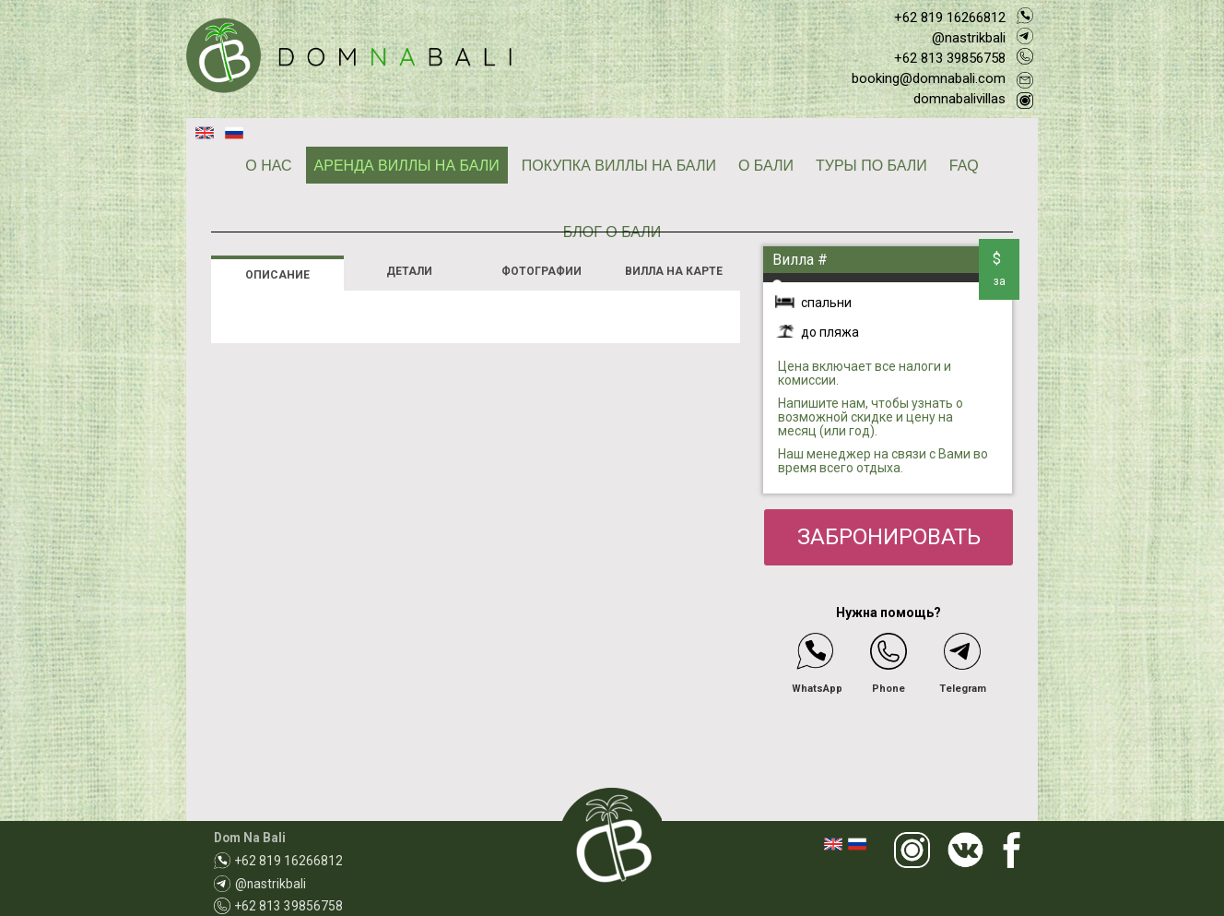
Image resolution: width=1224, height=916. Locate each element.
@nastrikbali (969, 38)
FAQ (964, 165)
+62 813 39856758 (950, 58)
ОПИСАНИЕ (277, 274)
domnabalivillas (959, 98)
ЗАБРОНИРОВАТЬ (889, 537)
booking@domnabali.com (929, 78)
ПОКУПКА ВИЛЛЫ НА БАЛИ (619, 165)
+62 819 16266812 (950, 17)
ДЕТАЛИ (409, 271)
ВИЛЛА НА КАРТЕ (674, 271)
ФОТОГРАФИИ (541, 271)
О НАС (268, 165)
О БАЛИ (766, 165)
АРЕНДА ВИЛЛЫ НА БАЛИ (407, 165)
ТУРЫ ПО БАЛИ (871, 165)
